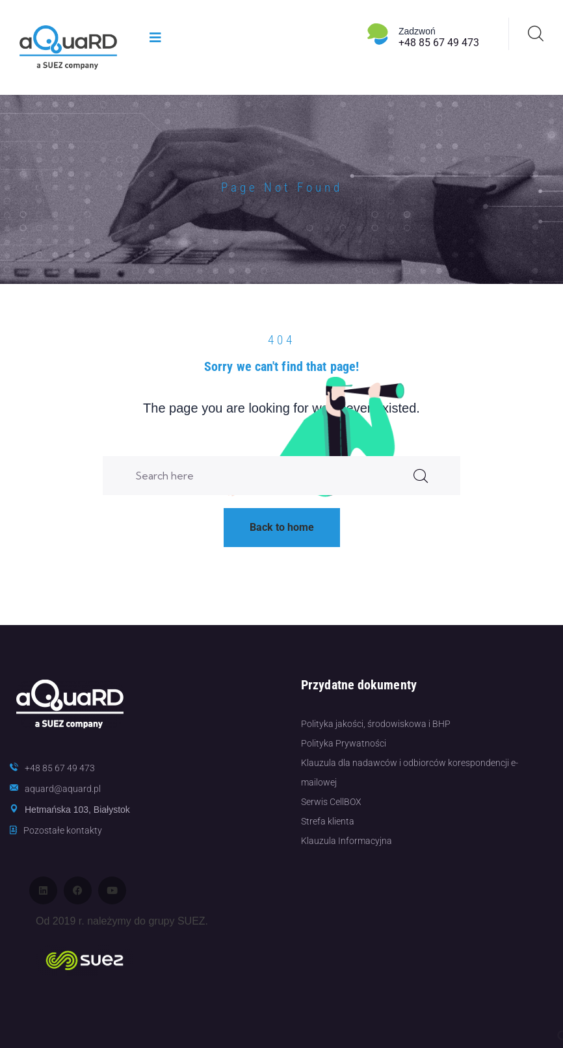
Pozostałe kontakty (62, 830)
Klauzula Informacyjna (346, 841)
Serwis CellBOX (331, 802)
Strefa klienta (327, 821)
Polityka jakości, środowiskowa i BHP (376, 724)
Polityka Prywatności (343, 743)
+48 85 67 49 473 (439, 42)
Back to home (282, 527)
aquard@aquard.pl (63, 789)
